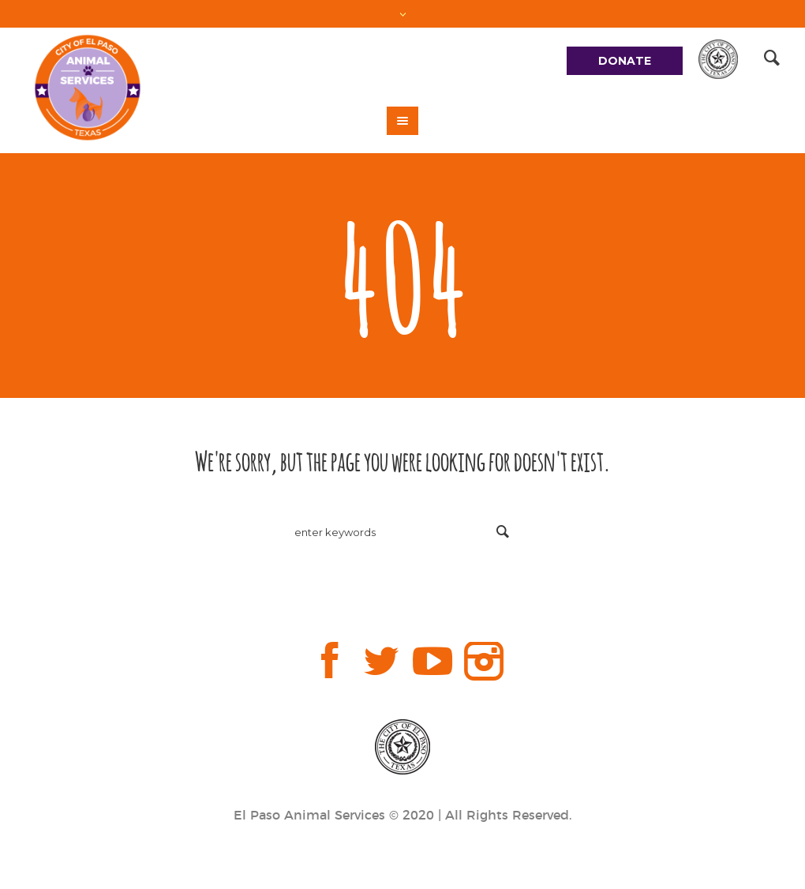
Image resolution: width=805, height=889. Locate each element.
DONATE (624, 61)
